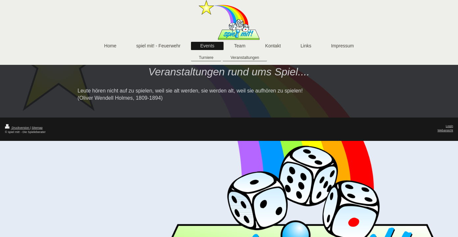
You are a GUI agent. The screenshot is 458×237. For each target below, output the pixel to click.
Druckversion (17, 127)
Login (449, 126)
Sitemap (37, 127)
